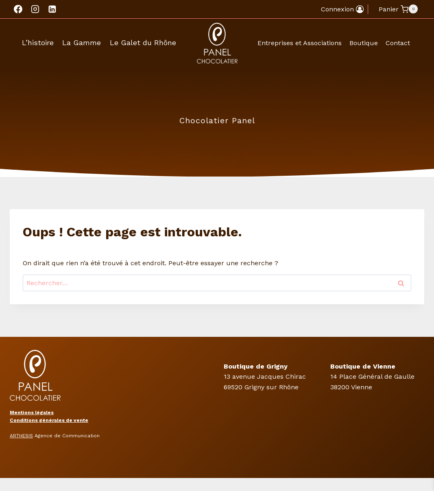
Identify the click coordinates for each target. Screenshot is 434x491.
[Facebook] (18, 9)
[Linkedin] (52, 9)
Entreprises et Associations (299, 43)
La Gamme (81, 42)
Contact (398, 43)
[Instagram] (35, 9)
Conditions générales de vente (49, 420)
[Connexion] (342, 9)
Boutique (363, 43)
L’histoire (38, 42)
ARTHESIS (21, 436)
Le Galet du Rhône (143, 42)
